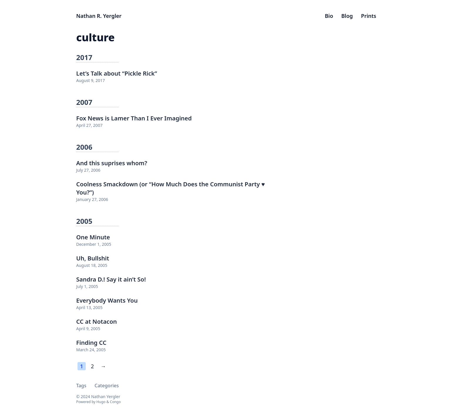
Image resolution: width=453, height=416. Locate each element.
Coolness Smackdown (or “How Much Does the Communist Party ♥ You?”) (170, 188)
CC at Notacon (96, 321)
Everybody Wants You (107, 300)
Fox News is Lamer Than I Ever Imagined (134, 118)
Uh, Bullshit (92, 258)
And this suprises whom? (111, 163)
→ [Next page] (103, 366)
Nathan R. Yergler (99, 15)
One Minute (93, 237)
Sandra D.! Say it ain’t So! (111, 279)
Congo (115, 401)
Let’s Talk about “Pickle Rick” (116, 73)
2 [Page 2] (92, 366)
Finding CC (91, 343)
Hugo (100, 401)
